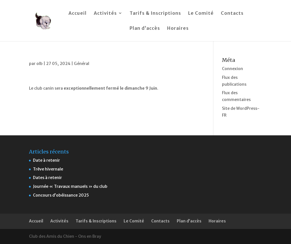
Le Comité (201, 13)
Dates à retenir (47, 177)
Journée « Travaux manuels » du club (70, 186)
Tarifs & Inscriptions (155, 13)
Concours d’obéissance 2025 (61, 195)
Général (81, 63)
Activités (105, 13)
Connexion (232, 68)
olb (39, 63)
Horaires (178, 28)
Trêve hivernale (48, 169)
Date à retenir (46, 160)
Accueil (77, 13)
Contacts (232, 13)
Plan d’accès (145, 28)
